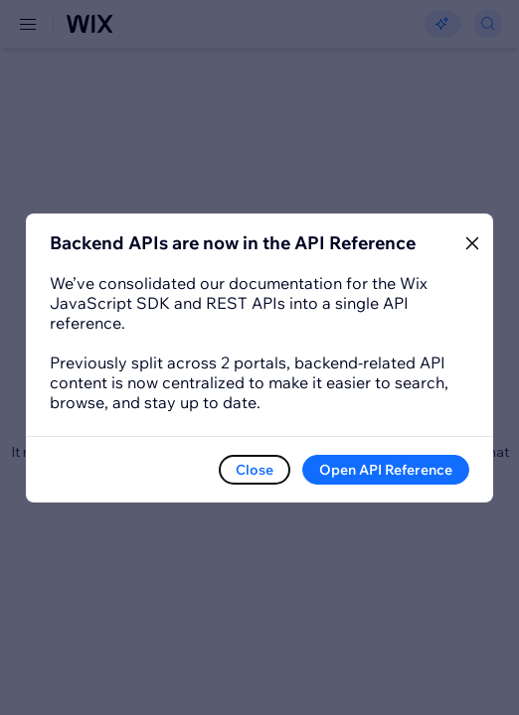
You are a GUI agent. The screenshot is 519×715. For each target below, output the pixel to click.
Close (254, 470)
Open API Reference (385, 470)
